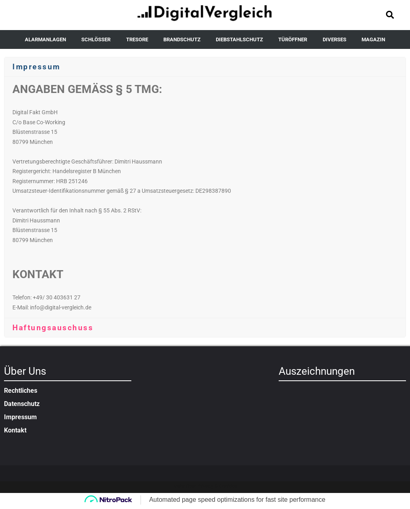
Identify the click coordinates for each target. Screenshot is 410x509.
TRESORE (137, 39)
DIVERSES (334, 39)
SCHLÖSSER (96, 39)
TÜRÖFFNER (292, 39)
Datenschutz (22, 404)
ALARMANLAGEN (45, 39)
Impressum (20, 417)
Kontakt (15, 430)
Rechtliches (20, 390)
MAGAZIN (373, 39)
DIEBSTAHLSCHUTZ (239, 39)
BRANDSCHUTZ (182, 39)
